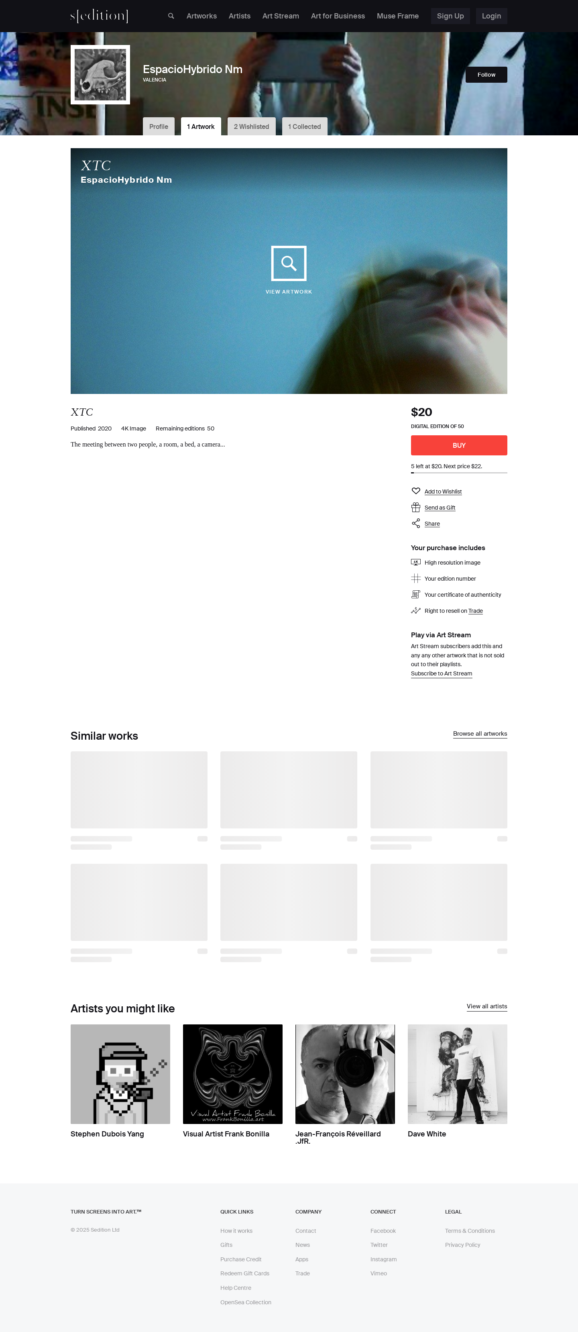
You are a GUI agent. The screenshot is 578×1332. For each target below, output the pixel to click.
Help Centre (235, 1287)
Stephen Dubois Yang (107, 1134)
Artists (239, 16)
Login (491, 16)
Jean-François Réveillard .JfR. (338, 1137)
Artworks (202, 16)
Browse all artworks (480, 734)
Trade (475, 611)
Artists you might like (123, 1009)
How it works (236, 1230)
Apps (301, 1259)
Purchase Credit (241, 1259)
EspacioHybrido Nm (126, 180)
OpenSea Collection (245, 1302)
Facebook (383, 1230)
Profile (158, 126)
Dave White (427, 1134)
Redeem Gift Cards (244, 1273)
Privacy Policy (462, 1244)
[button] (459, 524)
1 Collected (305, 126)
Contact (305, 1230)
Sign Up (450, 16)
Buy (459, 445)
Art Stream (281, 16)
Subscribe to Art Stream (441, 673)
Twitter (379, 1244)
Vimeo (378, 1273)
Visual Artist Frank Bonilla (226, 1134)
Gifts (226, 1244)
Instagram (383, 1259)
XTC (96, 165)
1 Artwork (201, 126)
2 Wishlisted (251, 126)
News (302, 1244)
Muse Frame (398, 16)
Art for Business (338, 16)
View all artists (487, 1006)
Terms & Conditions (470, 1230)
